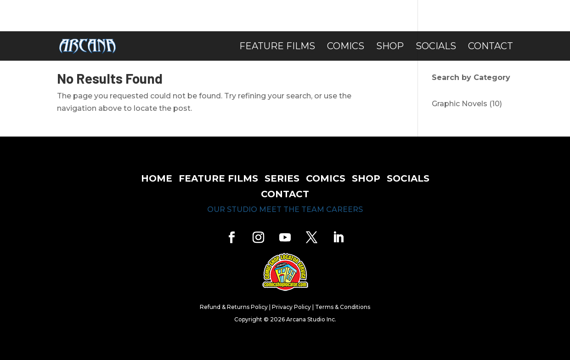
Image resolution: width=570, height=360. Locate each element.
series (282, 178)
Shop (390, 47)
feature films (218, 178)
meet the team (291, 209)
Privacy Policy (291, 306)
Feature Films (277, 47)
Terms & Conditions (342, 306)
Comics (345, 47)
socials (408, 178)
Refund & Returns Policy (234, 306)
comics (325, 178)
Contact (490, 47)
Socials (436, 47)
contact (285, 194)
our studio (232, 209)
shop (366, 178)
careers (344, 209)
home (156, 178)
